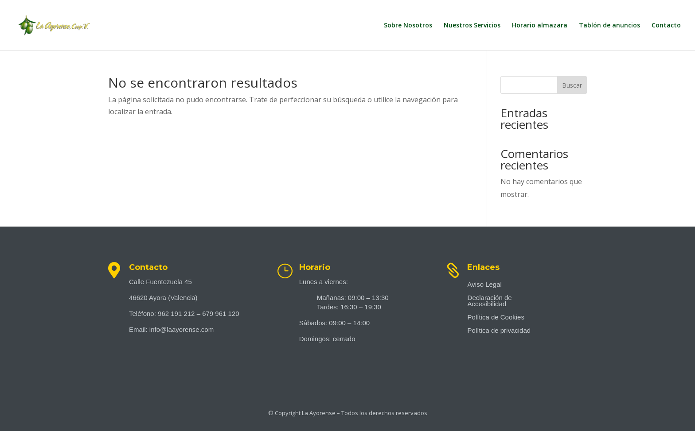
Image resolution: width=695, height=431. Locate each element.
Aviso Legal (485, 284)
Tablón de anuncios (609, 25)
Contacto (666, 25)
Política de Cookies (496, 317)
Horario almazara (539, 25)
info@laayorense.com (181, 329)
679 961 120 (220, 313)
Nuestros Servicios (472, 25)
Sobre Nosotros (408, 25)
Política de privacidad (499, 330)
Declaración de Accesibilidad (490, 301)
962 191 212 (176, 313)
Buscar (572, 85)
